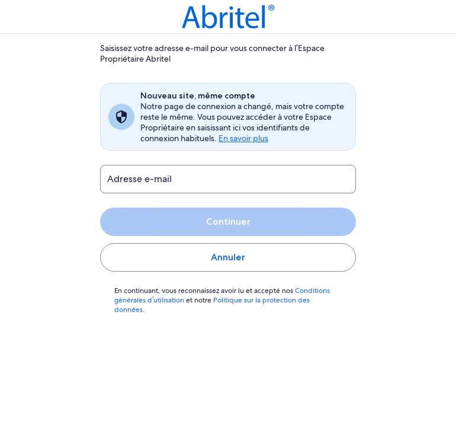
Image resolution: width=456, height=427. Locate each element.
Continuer (228, 221)
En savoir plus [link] (244, 138)
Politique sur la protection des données (272, 300)
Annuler (228, 257)
